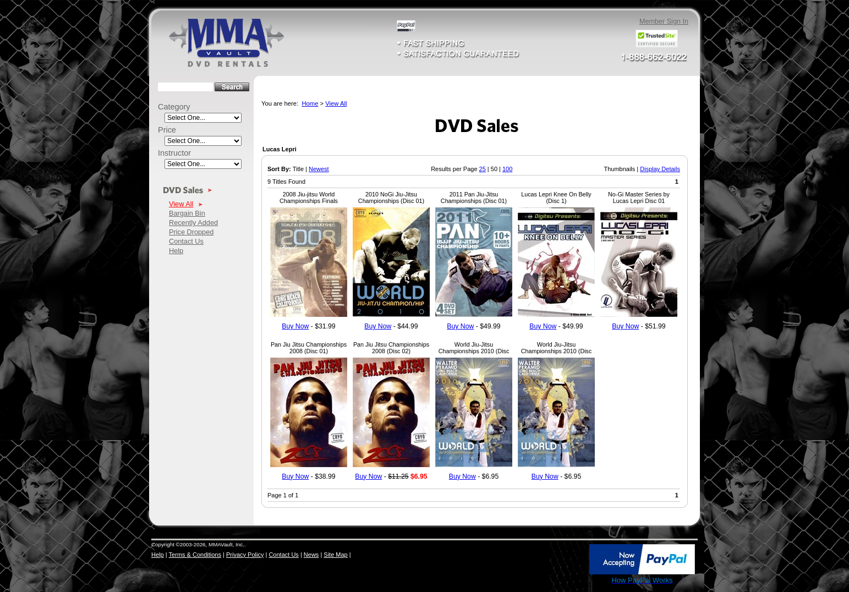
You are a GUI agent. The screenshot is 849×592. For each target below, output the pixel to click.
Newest (319, 169)
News (311, 554)
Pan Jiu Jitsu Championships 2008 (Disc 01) (309, 347)
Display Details (660, 169)
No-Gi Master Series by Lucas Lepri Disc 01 (639, 197)
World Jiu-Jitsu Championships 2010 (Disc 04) (556, 351)
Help (176, 250)
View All (181, 204)
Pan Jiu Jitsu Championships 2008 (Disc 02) (391, 347)
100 (507, 169)
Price (167, 129)
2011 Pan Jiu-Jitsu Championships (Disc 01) (474, 197)
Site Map (335, 554)
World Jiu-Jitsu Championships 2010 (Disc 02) (474, 351)
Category (174, 106)
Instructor (174, 153)
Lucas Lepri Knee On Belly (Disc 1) (556, 197)
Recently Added (193, 222)
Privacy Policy (245, 554)
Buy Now (295, 326)
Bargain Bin (187, 213)
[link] (565, 560)
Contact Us (186, 241)
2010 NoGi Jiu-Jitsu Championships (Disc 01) (391, 197)
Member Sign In (663, 21)
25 (482, 169)
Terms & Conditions (195, 554)
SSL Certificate (564, 582)
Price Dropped (191, 232)
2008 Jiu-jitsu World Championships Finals (309, 197)
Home (310, 103)
